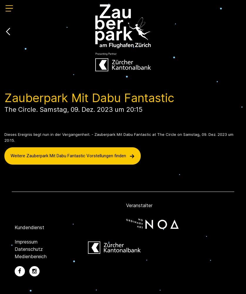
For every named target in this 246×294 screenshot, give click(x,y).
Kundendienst (29, 227)
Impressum (26, 242)
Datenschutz (29, 249)
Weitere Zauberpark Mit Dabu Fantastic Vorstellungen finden (73, 155)
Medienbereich (31, 256)
